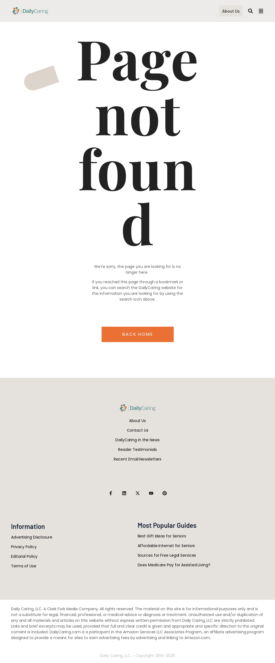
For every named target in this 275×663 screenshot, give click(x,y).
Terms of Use (23, 566)
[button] (250, 11)
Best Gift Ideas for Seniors (162, 536)
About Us (137, 420)
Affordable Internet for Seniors (166, 545)
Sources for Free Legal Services (167, 555)
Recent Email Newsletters (138, 459)
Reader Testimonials (137, 449)
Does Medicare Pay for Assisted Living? (174, 565)
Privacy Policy (24, 547)
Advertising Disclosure (31, 537)
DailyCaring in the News (137, 440)
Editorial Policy (24, 556)
